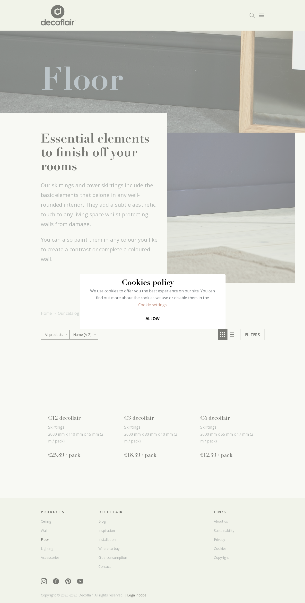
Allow (152, 318)
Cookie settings (152, 304)
